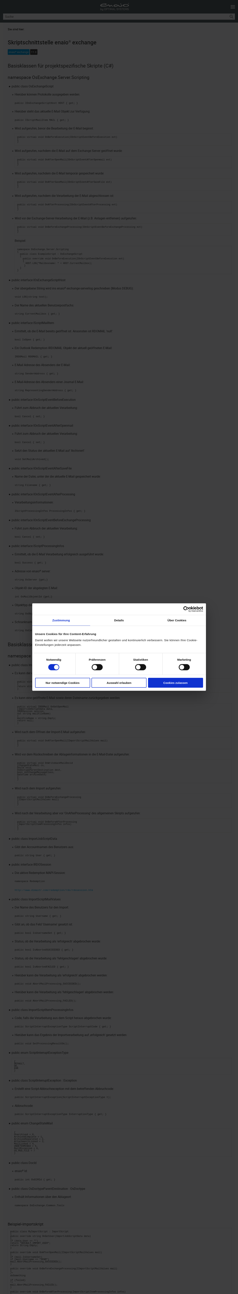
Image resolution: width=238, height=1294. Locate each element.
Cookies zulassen (175, 682)
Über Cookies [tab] (177, 620)
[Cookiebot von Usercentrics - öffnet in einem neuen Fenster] (186, 609)
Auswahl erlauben (119, 682)
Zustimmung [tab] (61, 620)
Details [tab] (119, 620)
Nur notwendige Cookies (63, 682)
